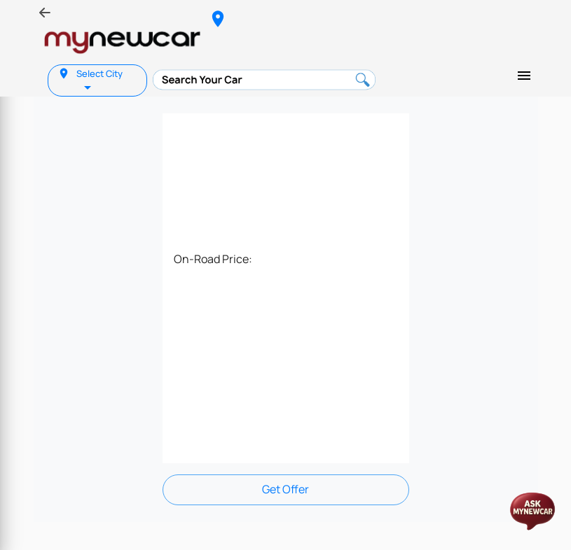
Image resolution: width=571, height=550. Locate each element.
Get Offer (285, 489)
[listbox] (89, 86)
